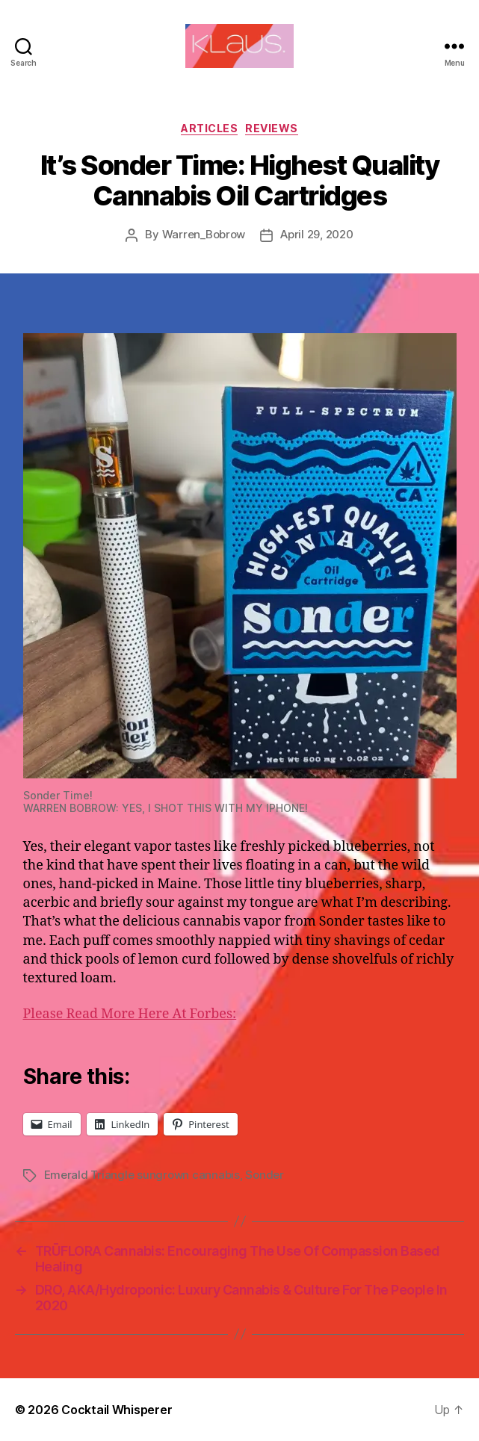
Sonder (264, 1175)
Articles (209, 128)
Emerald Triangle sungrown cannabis (142, 1175)
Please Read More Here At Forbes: (130, 1014)
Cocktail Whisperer (116, 1409)
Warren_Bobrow (204, 234)
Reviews (271, 128)
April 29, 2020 (316, 234)
